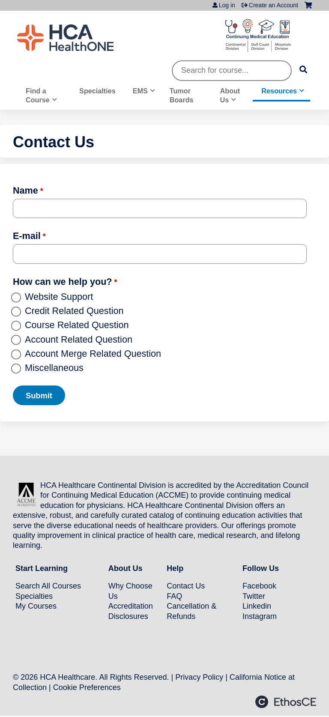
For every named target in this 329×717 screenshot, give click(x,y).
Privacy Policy (199, 677)
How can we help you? (62, 281)
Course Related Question (77, 325)
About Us (230, 95)
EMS (140, 91)
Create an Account (273, 5)
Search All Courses (48, 586)
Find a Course (38, 95)
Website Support (59, 296)
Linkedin (256, 606)
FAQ (174, 596)
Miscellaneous (54, 367)
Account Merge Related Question (93, 353)
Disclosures (128, 616)
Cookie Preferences (87, 687)
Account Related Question (78, 339)
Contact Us (186, 586)
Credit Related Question (74, 310)
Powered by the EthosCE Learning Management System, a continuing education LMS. (285, 702)
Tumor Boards (182, 95)
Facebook (259, 586)
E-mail (27, 235)
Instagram (259, 616)
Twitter (253, 596)
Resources (279, 91)
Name (25, 190)
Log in (227, 5)
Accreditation (130, 606)
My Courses (36, 606)
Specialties (97, 91)
